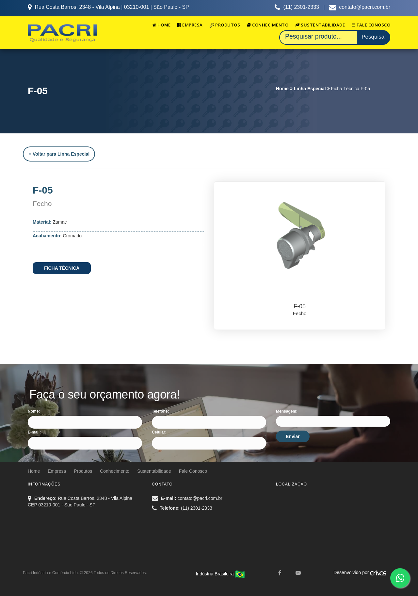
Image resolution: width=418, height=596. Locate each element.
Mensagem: (286, 411)
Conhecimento (267, 25)
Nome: (34, 411)
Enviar (293, 436)
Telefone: (160, 411)
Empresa (190, 25)
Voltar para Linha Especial (58, 154)
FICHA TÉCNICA (61, 268)
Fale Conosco (371, 25)
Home (161, 25)
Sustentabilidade (320, 25)
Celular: (159, 432)
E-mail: (34, 432)
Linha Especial (310, 88)
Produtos (225, 25)
